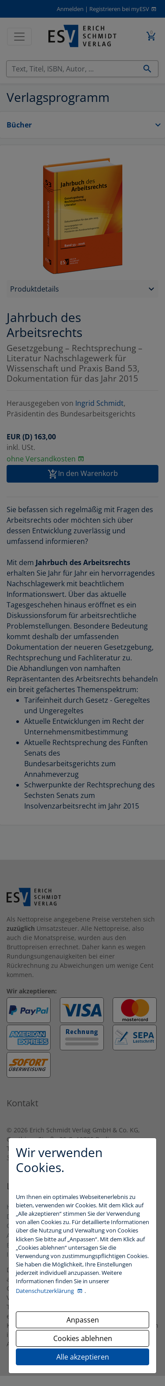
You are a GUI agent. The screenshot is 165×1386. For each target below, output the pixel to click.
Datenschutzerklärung (45, 1291)
